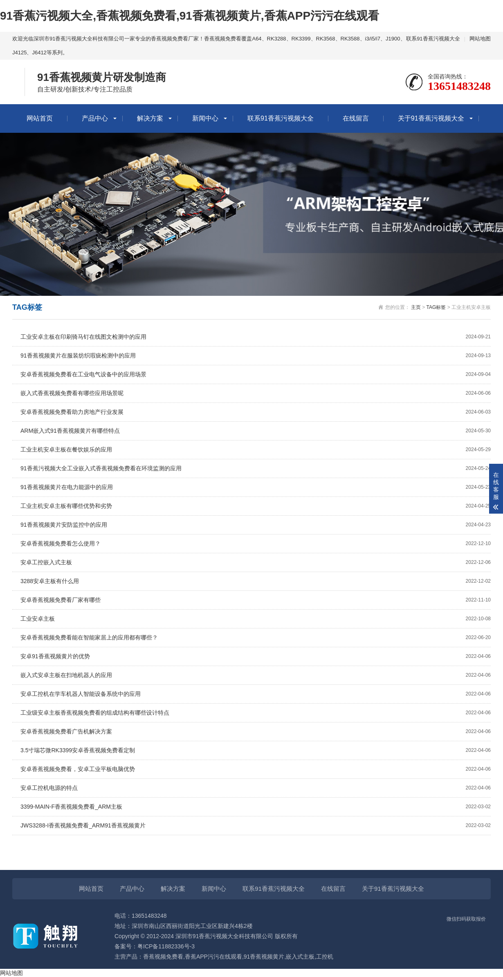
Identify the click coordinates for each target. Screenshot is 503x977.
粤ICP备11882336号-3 (166, 946)
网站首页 (40, 118)
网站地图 (480, 39)
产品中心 (95, 118)
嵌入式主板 (300, 956)
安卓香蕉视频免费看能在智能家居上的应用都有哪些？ (255, 637)
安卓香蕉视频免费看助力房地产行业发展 (255, 412)
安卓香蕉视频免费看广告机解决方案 (255, 731)
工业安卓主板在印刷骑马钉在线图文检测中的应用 (255, 337)
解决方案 (150, 118)
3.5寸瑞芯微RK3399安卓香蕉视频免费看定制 (255, 750)
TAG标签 (436, 307)
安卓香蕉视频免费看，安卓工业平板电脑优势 (255, 769)
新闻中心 (205, 118)
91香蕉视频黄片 (264, 956)
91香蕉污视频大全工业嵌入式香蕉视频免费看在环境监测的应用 (255, 468)
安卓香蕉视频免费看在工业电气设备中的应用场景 (255, 374)
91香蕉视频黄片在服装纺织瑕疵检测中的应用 (255, 356)
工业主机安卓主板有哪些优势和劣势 (255, 506)
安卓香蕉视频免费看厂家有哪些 (255, 600)
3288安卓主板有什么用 (255, 581)
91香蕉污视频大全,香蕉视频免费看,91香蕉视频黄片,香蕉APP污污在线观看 (189, 15)
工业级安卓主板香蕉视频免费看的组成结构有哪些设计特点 (255, 713)
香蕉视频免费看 (163, 956)
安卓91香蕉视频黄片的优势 (255, 656)
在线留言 (356, 118)
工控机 (324, 956)
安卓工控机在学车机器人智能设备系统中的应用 (255, 694)
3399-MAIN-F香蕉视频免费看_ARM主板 (255, 807)
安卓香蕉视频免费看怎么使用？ (255, 543)
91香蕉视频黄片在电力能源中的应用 (255, 487)
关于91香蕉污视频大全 (431, 118)
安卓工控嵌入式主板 (255, 562)
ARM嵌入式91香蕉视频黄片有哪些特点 (255, 431)
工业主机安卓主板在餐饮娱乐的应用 (255, 449)
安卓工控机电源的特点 (255, 788)
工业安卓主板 (255, 619)
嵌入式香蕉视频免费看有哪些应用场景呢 (255, 393)
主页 (416, 307)
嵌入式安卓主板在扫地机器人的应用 (255, 675)
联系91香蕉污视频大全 (433, 39)
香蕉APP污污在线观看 (213, 956)
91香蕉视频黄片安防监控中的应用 (255, 525)
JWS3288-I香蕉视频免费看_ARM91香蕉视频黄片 (255, 825)
